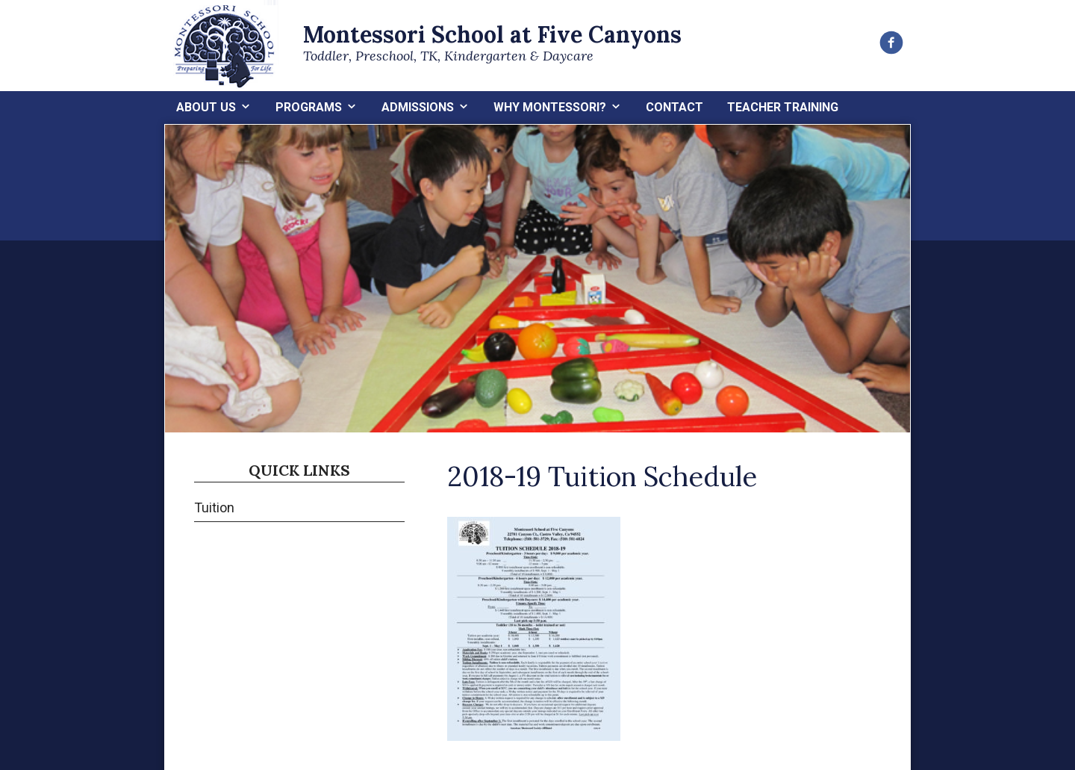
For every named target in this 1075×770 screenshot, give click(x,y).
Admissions (417, 107)
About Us (206, 107)
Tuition (214, 507)
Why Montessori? (549, 107)
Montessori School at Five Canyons (492, 34)
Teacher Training (782, 107)
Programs (308, 107)
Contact (674, 107)
